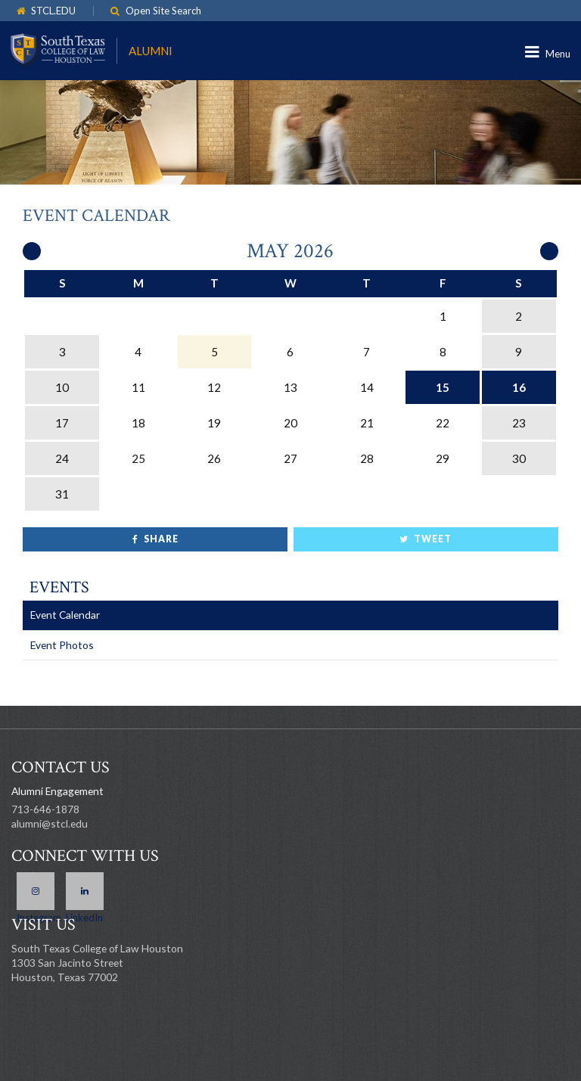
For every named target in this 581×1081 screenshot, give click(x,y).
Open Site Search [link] (163, 11)
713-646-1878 (45, 809)
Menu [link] (557, 54)
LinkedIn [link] (85, 891)
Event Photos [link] (62, 644)
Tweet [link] (433, 539)
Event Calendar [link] (65, 614)
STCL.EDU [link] (53, 11)
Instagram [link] (35, 891)
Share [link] (161, 539)
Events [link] (59, 587)
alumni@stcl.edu (49, 823)
